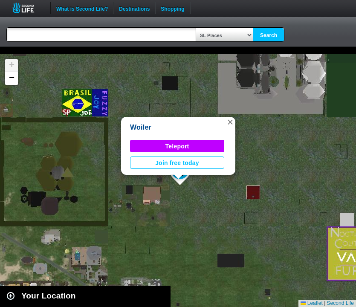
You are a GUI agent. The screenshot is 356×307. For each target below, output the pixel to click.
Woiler (140, 127)
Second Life (28, 8)
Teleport (177, 146)
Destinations (134, 8)
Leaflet (311, 303)
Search (268, 35)
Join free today (177, 162)
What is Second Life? (82, 8)
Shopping (172, 8)
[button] (230, 122)
